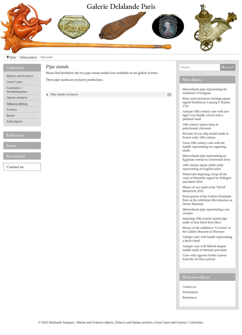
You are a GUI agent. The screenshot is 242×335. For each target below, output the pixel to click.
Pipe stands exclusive (64, 94)
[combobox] (199, 67)
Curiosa (12, 109)
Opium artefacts (17, 97)
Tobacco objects (17, 103)
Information (15, 156)
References (14, 135)
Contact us (15, 166)
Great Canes (14, 82)
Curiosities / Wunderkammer (17, 89)
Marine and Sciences (20, 76)
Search (228, 67)
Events (11, 145)
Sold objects (14, 121)
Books (11, 115)
